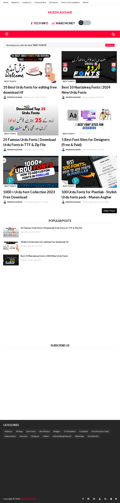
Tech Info (23, 436)
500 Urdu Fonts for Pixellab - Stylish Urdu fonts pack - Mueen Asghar (89, 194)
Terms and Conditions (70, 2)
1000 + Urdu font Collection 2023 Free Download (29, 194)
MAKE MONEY (63, 23)
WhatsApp (79, 436)
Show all (110, 45)
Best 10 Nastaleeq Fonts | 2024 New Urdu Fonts (86, 89)
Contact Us (27, 2)
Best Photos (45, 431)
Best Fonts (31, 431)
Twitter (46, 436)
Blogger (57, 431)
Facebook (84, 431)
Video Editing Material (62, 436)
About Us (15, 2)
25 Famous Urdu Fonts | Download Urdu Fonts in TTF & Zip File (29, 142)
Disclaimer (53, 2)
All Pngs (19, 431)
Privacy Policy (40, 2)
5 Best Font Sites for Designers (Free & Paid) (86, 142)
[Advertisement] (60, 304)
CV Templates (70, 431)
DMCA (85, 2)
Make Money (10, 436)
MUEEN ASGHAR (60, 12)
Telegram (35, 436)
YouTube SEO (93, 436)
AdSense (8, 431)
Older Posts (109, 210)
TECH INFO (39, 23)
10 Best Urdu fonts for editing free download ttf (30, 89)
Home (5, 2)
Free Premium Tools (100, 431)
